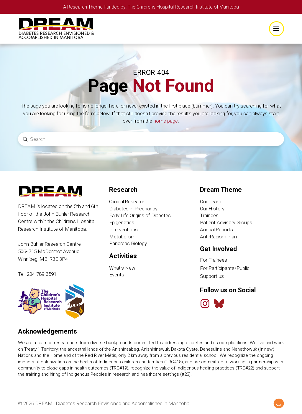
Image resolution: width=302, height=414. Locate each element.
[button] (276, 28)
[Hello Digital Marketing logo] (278, 403)
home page (165, 121)
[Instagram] (205, 304)
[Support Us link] (242, 276)
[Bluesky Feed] (219, 304)
